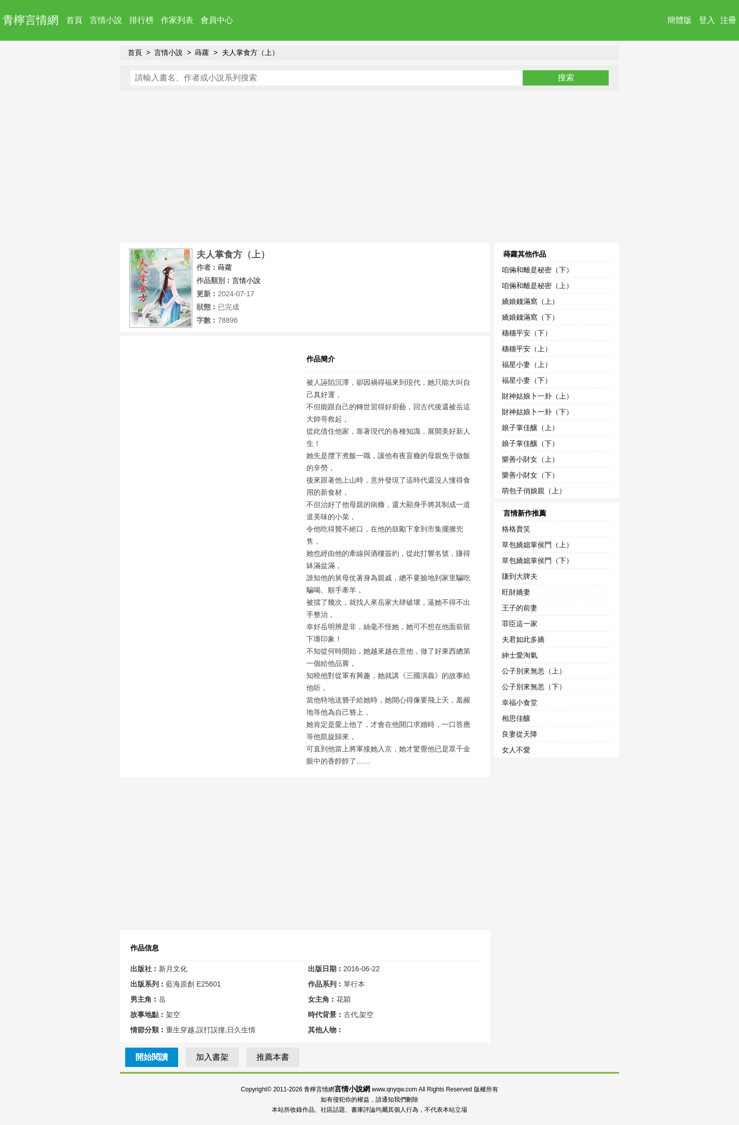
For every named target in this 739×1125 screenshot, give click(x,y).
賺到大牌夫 (519, 576)
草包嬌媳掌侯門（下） (537, 560)
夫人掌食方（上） (250, 52)
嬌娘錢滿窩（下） (530, 317)
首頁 (74, 20)
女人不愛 (516, 750)
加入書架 (212, 1057)
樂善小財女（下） (530, 475)
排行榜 (141, 20)
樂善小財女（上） (530, 459)
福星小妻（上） (527, 364)
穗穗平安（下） (527, 333)
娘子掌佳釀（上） (530, 428)
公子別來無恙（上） (534, 671)
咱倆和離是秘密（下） (537, 270)
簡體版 (679, 20)
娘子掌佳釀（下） (530, 443)
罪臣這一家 (519, 624)
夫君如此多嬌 (523, 639)
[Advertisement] (369, 167)
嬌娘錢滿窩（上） (530, 301)
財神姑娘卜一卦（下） (537, 412)
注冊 (728, 20)
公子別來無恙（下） (534, 687)
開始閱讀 (151, 1057)
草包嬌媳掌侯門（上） (537, 545)
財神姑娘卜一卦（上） (537, 396)
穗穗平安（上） (527, 349)
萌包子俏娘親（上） (534, 491)
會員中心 (217, 20)
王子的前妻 (519, 608)
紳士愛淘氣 (519, 655)
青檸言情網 (31, 20)
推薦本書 (273, 1057)
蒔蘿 (202, 52)
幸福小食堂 (519, 702)
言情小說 (106, 20)
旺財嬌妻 (516, 592)
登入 (707, 20)
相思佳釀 (516, 718)
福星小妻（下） (527, 380)
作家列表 (177, 20)
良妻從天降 (519, 734)
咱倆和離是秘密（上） (537, 286)
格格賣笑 (516, 529)
